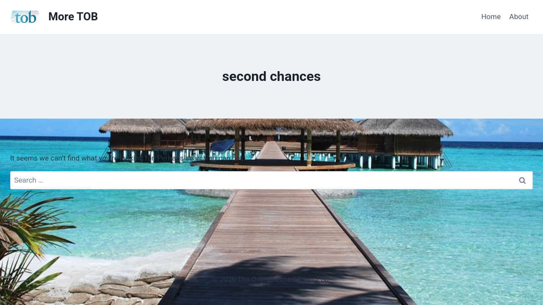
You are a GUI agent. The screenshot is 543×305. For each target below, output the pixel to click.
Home (491, 16)
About (519, 16)
